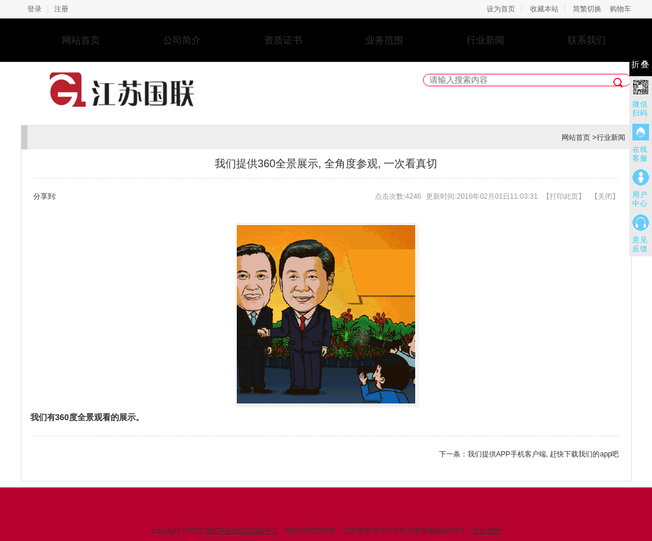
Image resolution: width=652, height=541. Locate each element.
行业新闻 (485, 40)
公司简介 (182, 40)
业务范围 (384, 40)
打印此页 (564, 196)
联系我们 (587, 40)
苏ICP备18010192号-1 (241, 531)
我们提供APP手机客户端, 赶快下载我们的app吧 (543, 454)
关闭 (605, 196)
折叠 (640, 64)
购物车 (620, 9)
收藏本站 (544, 9)
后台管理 (486, 531)
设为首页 (501, 9)
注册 (61, 9)
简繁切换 (587, 9)
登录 (34, 9)
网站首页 (81, 40)
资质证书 (283, 40)
